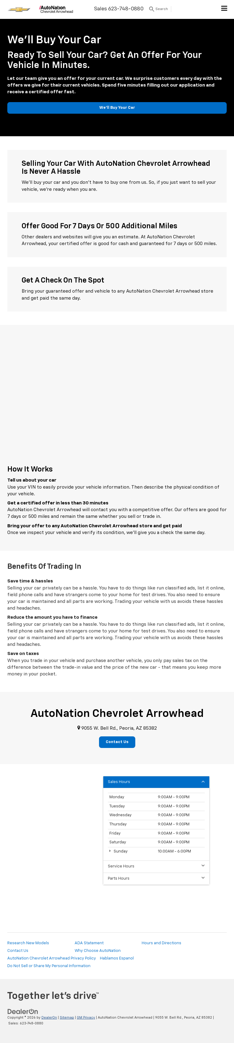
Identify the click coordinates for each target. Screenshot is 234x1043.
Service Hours (156, 866)
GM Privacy (86, 1017)
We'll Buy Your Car (117, 108)
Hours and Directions (161, 943)
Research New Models (28, 943)
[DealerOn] (22, 1012)
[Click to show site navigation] (224, 9)
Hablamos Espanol (117, 958)
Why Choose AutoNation (98, 951)
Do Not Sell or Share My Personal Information (48, 966)
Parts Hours (156, 878)
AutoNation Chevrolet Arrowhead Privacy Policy (51, 958)
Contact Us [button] (117, 742)
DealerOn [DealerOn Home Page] (49, 1017)
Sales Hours (156, 781)
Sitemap (67, 1017)
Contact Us (17, 951)
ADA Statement (89, 943)
